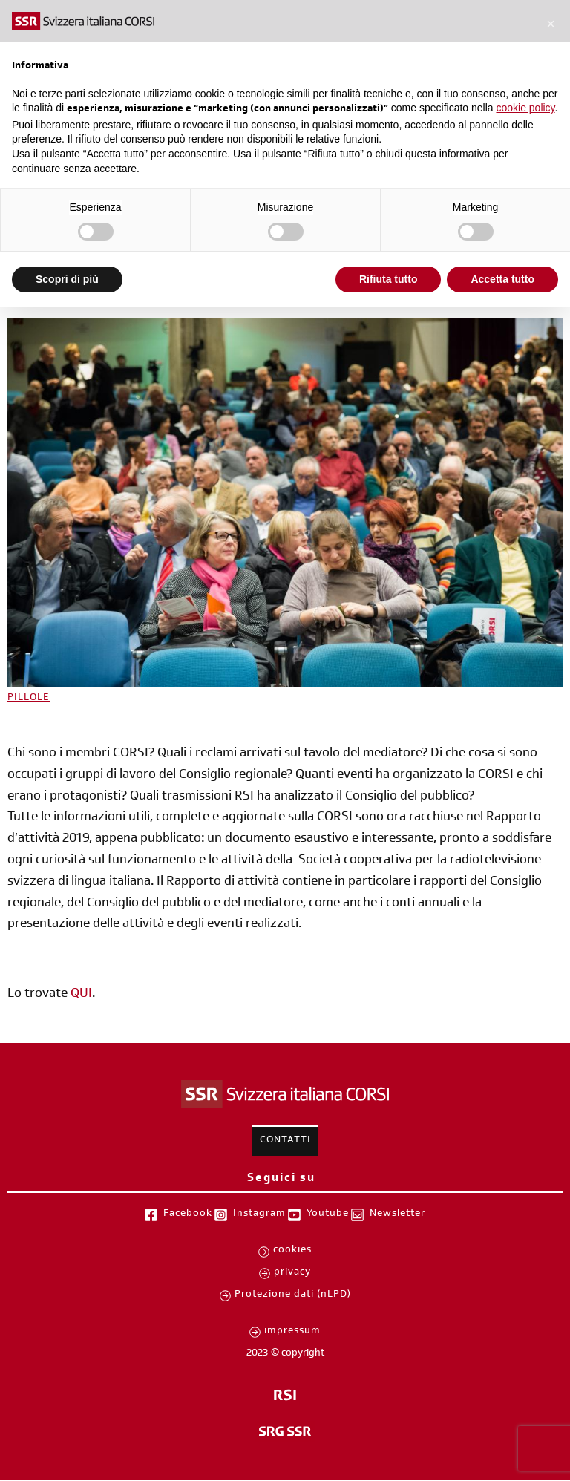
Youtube (328, 1214)
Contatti (285, 1141)
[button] (551, 24)
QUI (81, 994)
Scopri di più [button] (67, 279)
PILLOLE (28, 698)
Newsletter (397, 1214)
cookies (292, 1251)
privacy (292, 1273)
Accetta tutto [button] (502, 279)
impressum (292, 1332)
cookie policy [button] (525, 108)
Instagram (259, 1214)
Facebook (187, 1214)
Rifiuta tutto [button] (388, 279)
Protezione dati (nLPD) (293, 1295)
